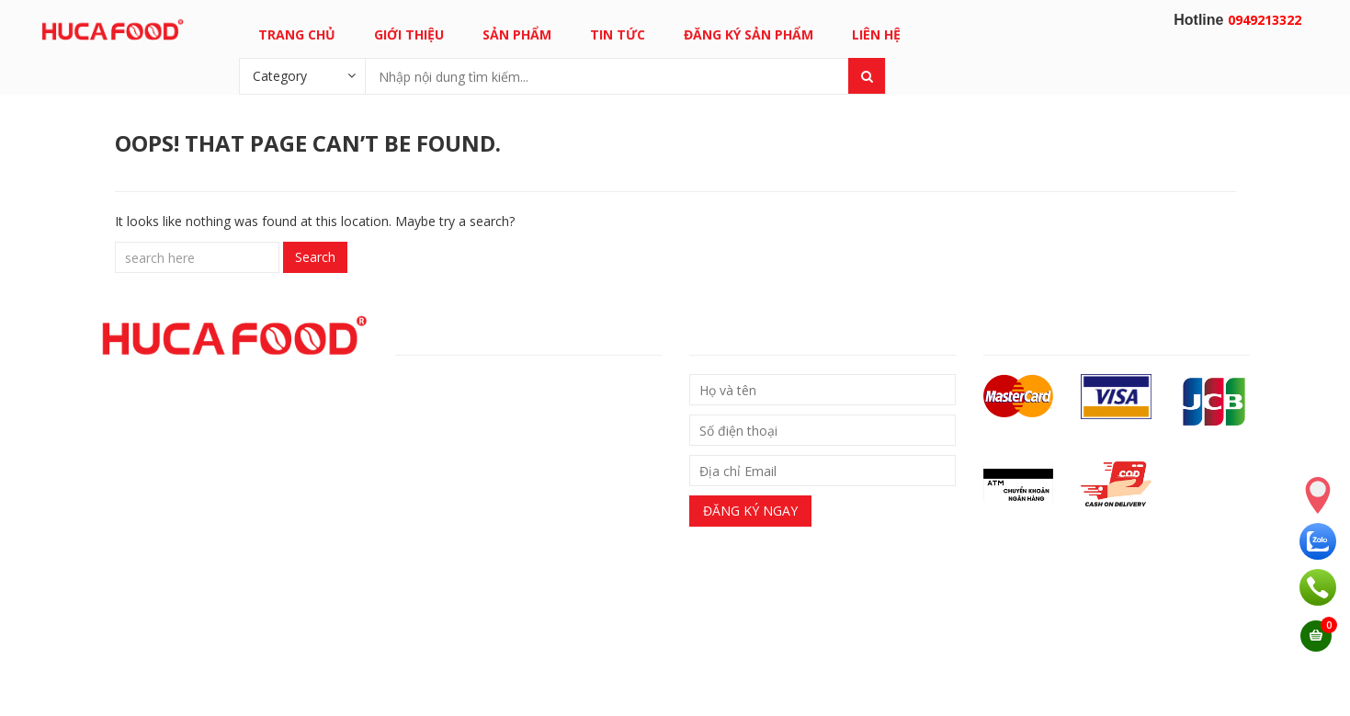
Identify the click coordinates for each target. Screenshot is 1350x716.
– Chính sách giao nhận (464, 384)
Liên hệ (876, 34)
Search (315, 257)
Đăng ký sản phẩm (748, 34)
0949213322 (1264, 19)
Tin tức (617, 34)
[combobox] (302, 75)
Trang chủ (296, 34)
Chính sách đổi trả (459, 416)
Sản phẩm (516, 34)
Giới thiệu (409, 34)
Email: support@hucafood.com (483, 677)
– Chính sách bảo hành (462, 447)
